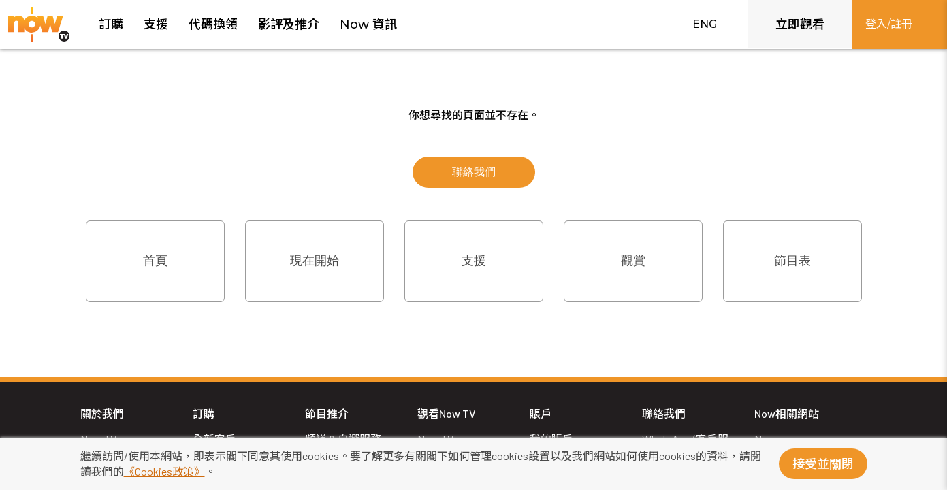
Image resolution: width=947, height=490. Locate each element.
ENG (704, 24)
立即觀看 (799, 24)
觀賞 (633, 260)
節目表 (792, 260)
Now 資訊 (368, 24)
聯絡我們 (474, 171)
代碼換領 (213, 24)
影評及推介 (288, 24)
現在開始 (314, 260)
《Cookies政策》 (164, 471)
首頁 (155, 260)
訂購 (111, 24)
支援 (156, 24)
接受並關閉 (823, 464)
